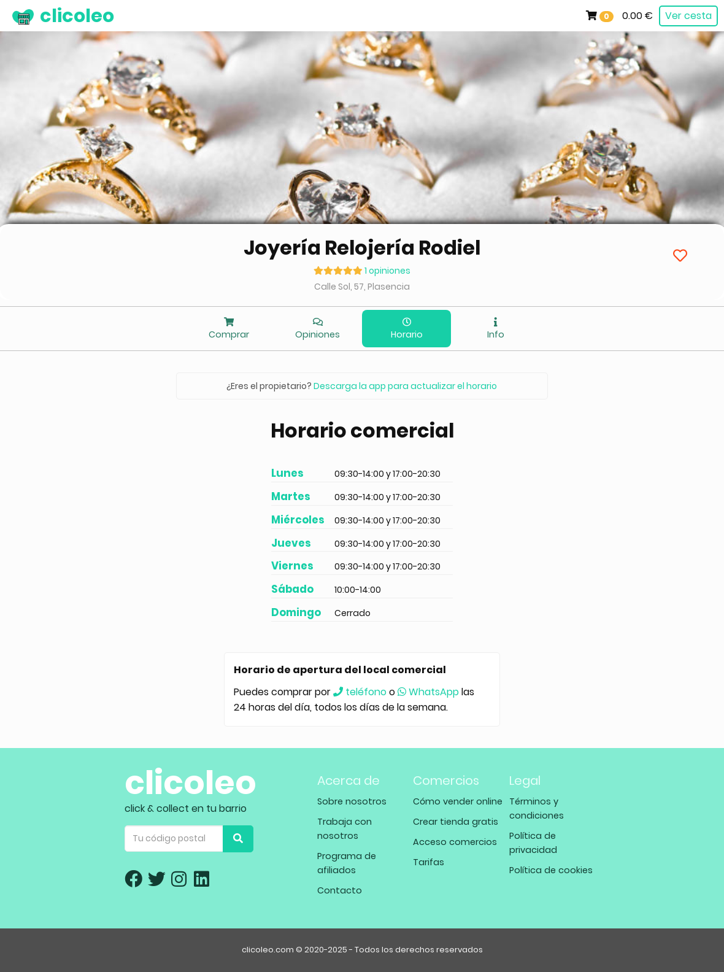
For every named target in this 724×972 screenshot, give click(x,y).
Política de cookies (551, 870)
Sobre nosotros (352, 801)
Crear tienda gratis (455, 822)
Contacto (339, 890)
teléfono (360, 692)
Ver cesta (688, 16)
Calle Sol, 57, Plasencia (362, 286)
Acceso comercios (455, 842)
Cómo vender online (458, 801)
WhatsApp (428, 692)
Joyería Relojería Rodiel (362, 247)
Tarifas (428, 862)
